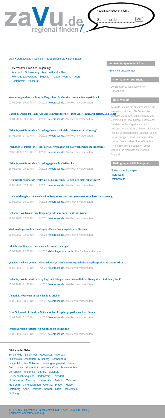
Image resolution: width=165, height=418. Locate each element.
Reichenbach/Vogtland (24, 76)
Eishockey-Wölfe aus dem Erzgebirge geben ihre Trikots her (42, 163)
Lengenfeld (15, 363)
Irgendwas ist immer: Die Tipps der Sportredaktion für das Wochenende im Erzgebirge (57, 146)
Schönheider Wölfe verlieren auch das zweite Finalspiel (39, 246)
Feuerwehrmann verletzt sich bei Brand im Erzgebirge (39, 328)
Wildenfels (29, 371)
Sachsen (39, 58)
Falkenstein (15, 358)
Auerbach (16, 72)
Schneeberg (32, 72)
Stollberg (33, 80)
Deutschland (24, 58)
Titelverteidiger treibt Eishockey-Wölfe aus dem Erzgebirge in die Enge (48, 229)
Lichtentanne (16, 380)
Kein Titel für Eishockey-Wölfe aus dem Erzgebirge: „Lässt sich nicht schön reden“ (54, 179)
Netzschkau (45, 380)
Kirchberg (43, 358)
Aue (43, 72)
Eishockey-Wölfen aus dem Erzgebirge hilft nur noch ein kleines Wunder (49, 212)
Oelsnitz (47, 384)
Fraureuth (14, 384)
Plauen (56, 76)
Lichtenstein (18, 80)
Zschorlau (30, 358)
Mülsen (70, 384)
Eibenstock (31, 354)
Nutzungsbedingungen (124, 170)
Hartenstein (43, 376)
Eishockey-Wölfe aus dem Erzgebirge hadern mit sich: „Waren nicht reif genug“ (53, 130)
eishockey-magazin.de (60, 251)
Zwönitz (59, 380)
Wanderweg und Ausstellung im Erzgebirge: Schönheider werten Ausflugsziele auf (54, 97)
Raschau (31, 380)
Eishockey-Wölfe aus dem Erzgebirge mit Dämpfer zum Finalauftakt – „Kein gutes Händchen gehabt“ (65, 279)
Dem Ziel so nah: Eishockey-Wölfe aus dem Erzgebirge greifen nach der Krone (52, 312)
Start (11, 58)
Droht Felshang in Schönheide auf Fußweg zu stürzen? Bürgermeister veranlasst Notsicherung (61, 196)
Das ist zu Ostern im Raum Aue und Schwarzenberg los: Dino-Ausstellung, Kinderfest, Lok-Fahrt (62, 113)
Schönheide (74, 58)
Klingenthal (32, 367)
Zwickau (44, 76)
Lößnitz (42, 371)
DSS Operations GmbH (31, 410)
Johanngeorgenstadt (53, 363)
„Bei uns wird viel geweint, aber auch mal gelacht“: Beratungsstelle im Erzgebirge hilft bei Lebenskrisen (66, 262)
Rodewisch (46, 354)
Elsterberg (14, 389)
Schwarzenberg (69, 367)
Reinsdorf (58, 376)
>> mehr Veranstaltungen (121, 70)
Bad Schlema (31, 363)
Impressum (117, 174)
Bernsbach (15, 371)
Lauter (19, 367)
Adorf (26, 389)
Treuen (72, 363)
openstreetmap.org (33, 413)
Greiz (77, 76)
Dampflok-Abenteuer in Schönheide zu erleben (34, 295)
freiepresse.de (56, 102)
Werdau (66, 76)
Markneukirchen (31, 384)
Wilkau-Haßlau (57, 72)
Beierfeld (54, 371)
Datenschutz (118, 179)
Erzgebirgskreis (56, 58)
